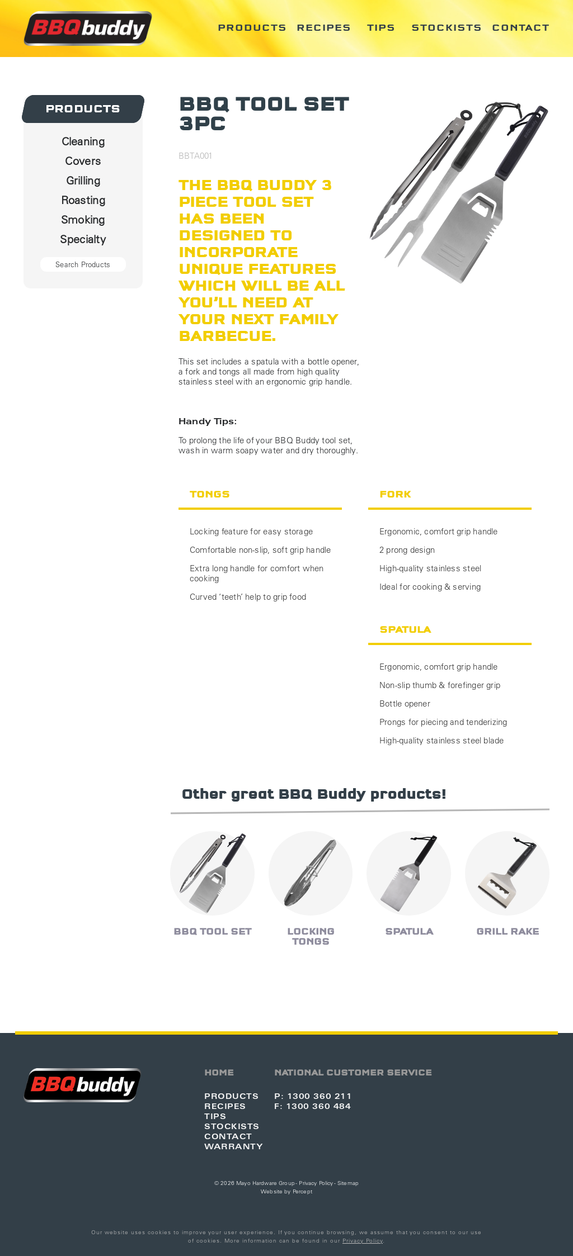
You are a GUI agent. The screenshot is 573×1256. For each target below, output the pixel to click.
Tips (381, 27)
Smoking (83, 219)
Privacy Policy (316, 1183)
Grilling (83, 180)
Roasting (83, 200)
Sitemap (348, 1183)
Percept (302, 1191)
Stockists (446, 27)
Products (252, 27)
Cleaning (83, 141)
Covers (83, 161)
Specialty (83, 239)
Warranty (233, 1146)
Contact (520, 27)
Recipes (324, 27)
